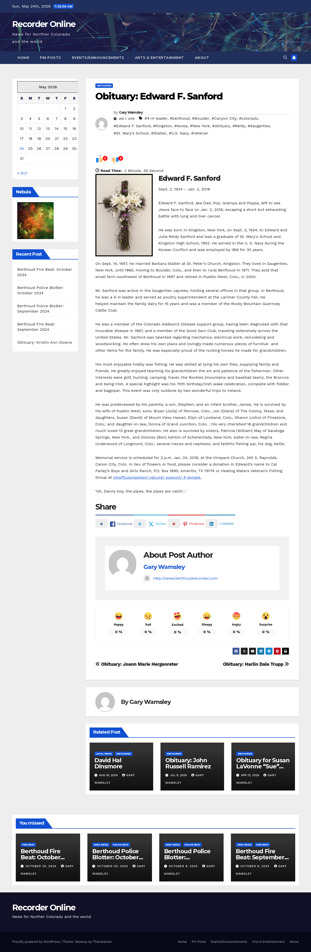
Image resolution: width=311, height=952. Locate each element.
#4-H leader (155, 118)
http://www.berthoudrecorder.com (180, 578)
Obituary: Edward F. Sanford (159, 96)
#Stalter (158, 133)
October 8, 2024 (184, 866)
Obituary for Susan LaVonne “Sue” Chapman (262, 766)
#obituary (221, 126)
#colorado (248, 118)
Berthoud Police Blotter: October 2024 (115, 857)
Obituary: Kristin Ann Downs (44, 342)
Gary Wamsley (131, 112)
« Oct (22, 173)
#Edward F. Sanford (132, 126)
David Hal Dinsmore (108, 763)
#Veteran (199, 133)
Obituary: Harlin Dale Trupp (256, 664)
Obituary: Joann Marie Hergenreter (136, 664)
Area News (101, 844)
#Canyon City (223, 118)
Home (23, 57)
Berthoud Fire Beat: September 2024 (260, 857)
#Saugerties (259, 126)
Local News (104, 753)
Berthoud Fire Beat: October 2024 (40, 857)
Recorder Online (44, 24)
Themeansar (102, 941)
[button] (285, 57)
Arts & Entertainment (159, 57)
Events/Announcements (98, 57)
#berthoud (180, 118)
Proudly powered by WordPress (36, 941)
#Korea (180, 126)
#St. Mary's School (131, 133)
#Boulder (200, 118)
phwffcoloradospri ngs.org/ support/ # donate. (157, 477)
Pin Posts (50, 57)
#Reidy (239, 126)
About (202, 57)
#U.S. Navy (179, 133)
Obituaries (104, 85)
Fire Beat (28, 844)
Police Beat (121, 844)
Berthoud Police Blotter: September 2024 (188, 857)
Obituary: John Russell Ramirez (188, 763)
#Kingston (162, 126)
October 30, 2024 (41, 866)
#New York (200, 126)
